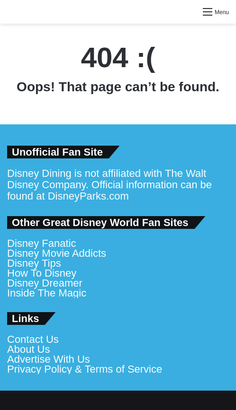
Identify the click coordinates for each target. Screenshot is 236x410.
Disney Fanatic (41, 243)
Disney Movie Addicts (56, 253)
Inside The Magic (46, 293)
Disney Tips (34, 263)
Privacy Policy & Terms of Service (84, 369)
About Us (28, 349)
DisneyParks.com (88, 196)
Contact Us (33, 339)
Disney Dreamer (44, 283)
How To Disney (41, 273)
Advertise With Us (48, 359)
